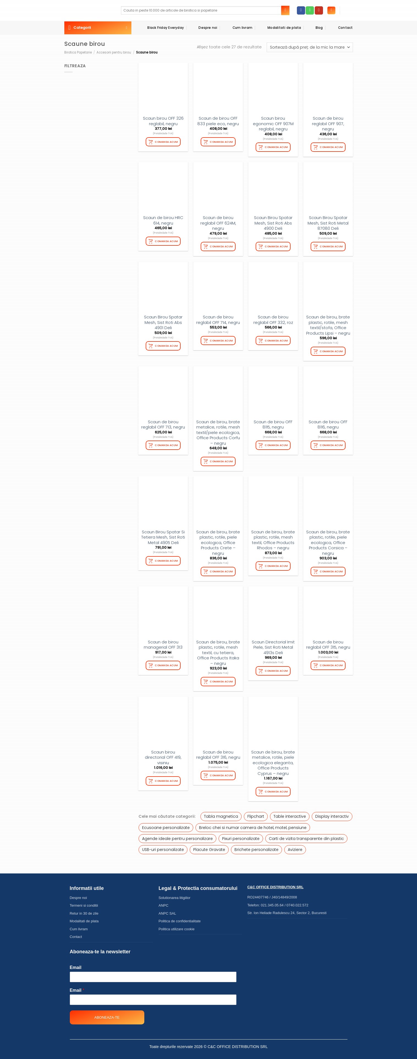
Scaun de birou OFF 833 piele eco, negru (218, 121)
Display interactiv (332, 813)
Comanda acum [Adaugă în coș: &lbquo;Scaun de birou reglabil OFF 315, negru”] (331, 663)
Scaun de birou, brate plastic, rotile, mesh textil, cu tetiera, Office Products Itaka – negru (218, 650)
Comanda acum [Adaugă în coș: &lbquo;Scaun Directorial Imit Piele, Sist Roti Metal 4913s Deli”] (276, 668)
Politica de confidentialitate (180, 918)
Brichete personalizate (256, 846)
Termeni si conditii (84, 902)
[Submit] (285, 10)
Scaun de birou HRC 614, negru (163, 219)
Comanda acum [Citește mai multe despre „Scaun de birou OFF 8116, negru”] (331, 443)
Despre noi (203, 28)
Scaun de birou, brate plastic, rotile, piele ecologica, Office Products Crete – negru (218, 540)
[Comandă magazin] (310, 47)
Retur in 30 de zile (84, 910)
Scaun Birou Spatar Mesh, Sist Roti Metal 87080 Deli (328, 222)
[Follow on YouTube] (319, 10)
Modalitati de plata (279, 28)
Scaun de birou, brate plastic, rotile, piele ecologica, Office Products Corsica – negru (328, 540)
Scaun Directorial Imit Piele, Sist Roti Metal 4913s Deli (273, 645)
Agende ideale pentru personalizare (177, 835)
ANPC (164, 902)
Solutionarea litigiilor (174, 894)
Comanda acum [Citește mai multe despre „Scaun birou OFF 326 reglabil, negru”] (166, 141)
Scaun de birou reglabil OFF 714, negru (218, 318)
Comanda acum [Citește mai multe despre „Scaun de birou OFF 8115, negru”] (276, 443)
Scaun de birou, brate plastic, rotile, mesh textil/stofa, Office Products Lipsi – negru (328, 324)
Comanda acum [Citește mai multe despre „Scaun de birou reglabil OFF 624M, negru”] (221, 246)
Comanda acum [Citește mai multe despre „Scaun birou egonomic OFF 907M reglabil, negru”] (276, 147)
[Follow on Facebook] (301, 10)
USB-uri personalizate (163, 846)
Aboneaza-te (106, 1014)
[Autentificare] (331, 11)
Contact (340, 28)
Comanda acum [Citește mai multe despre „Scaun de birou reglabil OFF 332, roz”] (276, 339)
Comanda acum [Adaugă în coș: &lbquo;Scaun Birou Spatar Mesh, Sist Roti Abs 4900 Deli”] (276, 246)
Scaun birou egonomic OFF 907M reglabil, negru (273, 124)
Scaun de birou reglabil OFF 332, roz (273, 318)
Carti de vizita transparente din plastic (306, 835)
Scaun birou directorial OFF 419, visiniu (163, 755)
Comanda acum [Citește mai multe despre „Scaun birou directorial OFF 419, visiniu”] (166, 778)
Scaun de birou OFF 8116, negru (328, 423)
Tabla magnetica (221, 813)
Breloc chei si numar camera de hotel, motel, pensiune (252, 824)
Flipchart (255, 813)
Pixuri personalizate (240, 835)
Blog (315, 28)
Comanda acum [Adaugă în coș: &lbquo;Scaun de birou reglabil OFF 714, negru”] (221, 339)
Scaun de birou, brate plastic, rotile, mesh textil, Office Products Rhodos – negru (273, 538)
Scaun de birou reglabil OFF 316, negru (218, 752)
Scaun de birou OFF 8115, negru (273, 423)
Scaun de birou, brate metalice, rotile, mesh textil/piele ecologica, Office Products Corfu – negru (218, 431)
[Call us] (310, 10)
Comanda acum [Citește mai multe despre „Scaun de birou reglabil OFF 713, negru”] (166, 443)
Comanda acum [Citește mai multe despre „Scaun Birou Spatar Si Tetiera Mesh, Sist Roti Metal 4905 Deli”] (166, 558)
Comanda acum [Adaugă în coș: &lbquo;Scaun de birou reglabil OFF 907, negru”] (331, 147)
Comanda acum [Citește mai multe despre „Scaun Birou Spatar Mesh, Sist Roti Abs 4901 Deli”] (166, 345)
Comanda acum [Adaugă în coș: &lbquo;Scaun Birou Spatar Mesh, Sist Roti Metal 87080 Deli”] (331, 246)
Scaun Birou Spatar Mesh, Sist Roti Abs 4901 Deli (163, 321)
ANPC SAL (167, 910)
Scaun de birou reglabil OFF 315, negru (328, 642)
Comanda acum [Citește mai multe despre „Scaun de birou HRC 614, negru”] (166, 240)
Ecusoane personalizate (166, 824)
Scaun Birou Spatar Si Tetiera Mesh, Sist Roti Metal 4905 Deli (163, 535)
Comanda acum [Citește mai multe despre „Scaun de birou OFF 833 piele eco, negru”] (221, 141)
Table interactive (290, 813)
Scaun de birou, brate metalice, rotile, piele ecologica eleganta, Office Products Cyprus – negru (273, 760)
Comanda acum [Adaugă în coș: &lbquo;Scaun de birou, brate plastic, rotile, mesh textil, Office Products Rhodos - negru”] (276, 564)
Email (76, 964)
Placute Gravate (209, 846)
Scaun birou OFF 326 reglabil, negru (163, 121)
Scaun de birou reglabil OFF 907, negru (328, 124)
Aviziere (295, 846)
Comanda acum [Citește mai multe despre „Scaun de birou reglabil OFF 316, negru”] (221, 772)
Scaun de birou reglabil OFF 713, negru (163, 423)
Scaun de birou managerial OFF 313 (163, 642)
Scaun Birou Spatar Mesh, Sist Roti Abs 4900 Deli (273, 222)
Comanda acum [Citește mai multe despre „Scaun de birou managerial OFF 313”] (166, 663)
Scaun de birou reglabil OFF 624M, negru (218, 222)
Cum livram (237, 28)
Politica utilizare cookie (177, 926)
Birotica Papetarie (78, 52)
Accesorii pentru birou (113, 52)
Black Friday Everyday (161, 28)
